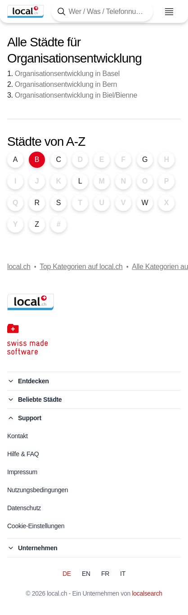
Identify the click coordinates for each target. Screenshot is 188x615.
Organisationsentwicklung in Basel (67, 73)
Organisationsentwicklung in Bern (66, 84)
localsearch (147, 593)
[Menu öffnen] (169, 12)
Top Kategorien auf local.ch (81, 266)
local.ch (19, 266)
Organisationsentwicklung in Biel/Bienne (76, 95)
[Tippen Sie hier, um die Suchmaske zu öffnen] (102, 11)
